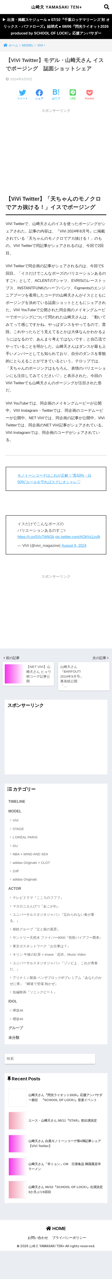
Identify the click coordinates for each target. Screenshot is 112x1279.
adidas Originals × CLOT (31, 877)
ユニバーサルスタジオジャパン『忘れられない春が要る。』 (52, 932)
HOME (56, 1243)
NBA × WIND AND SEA (30, 868)
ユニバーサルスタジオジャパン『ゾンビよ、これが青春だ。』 (54, 980)
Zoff (16, 885)
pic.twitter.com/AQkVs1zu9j (40, 551)
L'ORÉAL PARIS (25, 851)
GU (15, 860)
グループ (15, 1043)
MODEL (15, 826)
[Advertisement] (56, 154)
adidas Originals (25, 894)
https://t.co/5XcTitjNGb (36, 544)
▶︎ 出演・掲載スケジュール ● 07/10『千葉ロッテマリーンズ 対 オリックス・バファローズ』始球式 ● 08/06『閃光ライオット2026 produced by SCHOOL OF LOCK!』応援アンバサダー (56, 30)
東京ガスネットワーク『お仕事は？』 (42, 960)
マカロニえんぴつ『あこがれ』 (36, 920)
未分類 (13, 1053)
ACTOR (15, 903)
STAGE (18, 843)
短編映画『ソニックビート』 (35, 1007)
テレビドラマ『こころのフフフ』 (38, 912)
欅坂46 (18, 1025)
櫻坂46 (18, 1033)
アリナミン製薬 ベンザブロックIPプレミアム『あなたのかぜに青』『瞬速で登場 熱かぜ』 (56, 995)
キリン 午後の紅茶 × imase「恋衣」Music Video (49, 969)
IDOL (12, 1016)
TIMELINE (17, 815)
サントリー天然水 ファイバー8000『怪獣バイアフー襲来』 (58, 952)
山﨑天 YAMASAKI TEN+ (56, 7)
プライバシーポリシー (69, 1253)
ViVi (16, 835)
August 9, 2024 (74, 559)
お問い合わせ (38, 1253)
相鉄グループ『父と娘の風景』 (36, 943)
